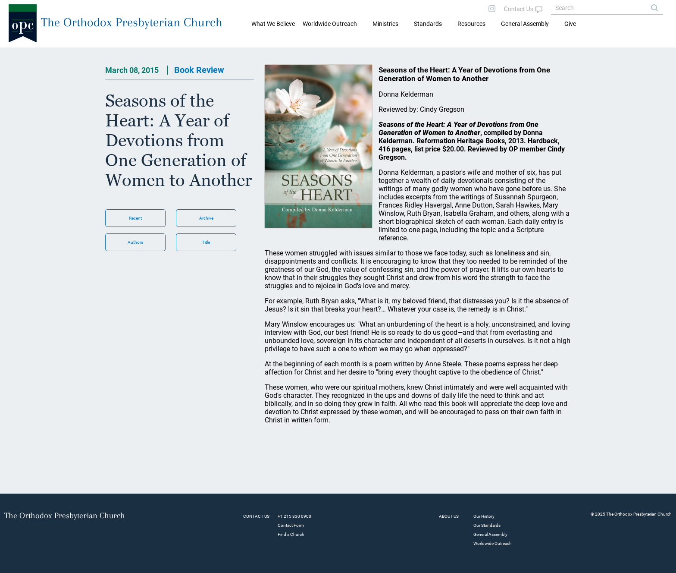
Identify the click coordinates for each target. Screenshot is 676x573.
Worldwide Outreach (492, 543)
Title (206, 242)
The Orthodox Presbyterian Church (131, 22)
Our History (483, 516)
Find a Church (291, 534)
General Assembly (525, 23)
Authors (135, 242)
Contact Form (291, 525)
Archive (206, 218)
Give (570, 23)
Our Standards (487, 525)
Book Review (199, 70)
